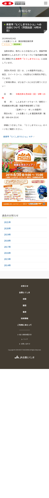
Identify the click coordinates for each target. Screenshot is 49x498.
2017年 (7, 246)
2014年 (7, 265)
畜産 (24, 312)
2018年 (7, 240)
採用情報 (24, 318)
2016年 (7, 252)
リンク (25, 339)
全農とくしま (24, 292)
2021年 (7, 222)
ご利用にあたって (24, 325)
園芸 (24, 305)
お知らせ (24, 286)
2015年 (7, 259)
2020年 (7, 228)
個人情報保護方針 (25, 334)
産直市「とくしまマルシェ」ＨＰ (18, 136)
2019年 (7, 234)
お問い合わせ (25, 344)
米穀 (24, 299)
